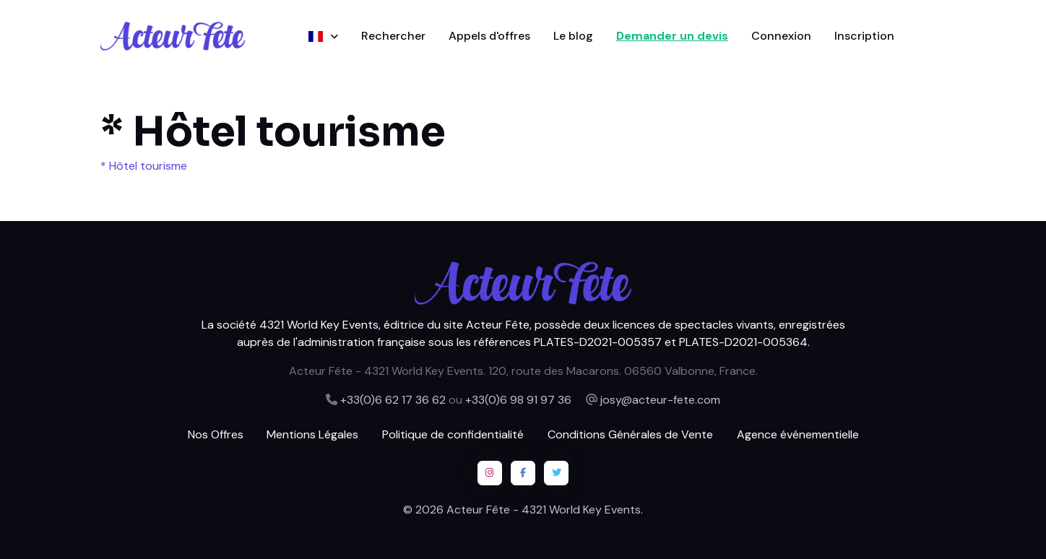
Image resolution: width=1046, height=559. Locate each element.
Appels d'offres (489, 35)
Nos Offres (215, 434)
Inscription (864, 35)
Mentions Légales (312, 434)
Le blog (573, 35)
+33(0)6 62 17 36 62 (393, 399)
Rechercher (393, 35)
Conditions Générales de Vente (630, 434)
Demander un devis (672, 35)
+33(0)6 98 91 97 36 (518, 399)
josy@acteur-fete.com (660, 399)
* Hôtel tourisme (143, 165)
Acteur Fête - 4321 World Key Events (543, 509)
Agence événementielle (798, 434)
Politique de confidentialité (453, 434)
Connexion (781, 35)
